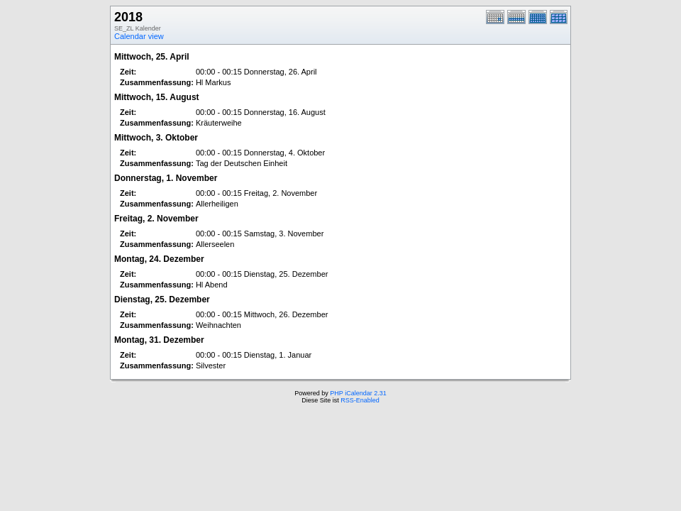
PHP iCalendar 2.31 (358, 393)
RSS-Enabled (360, 400)
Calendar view (139, 36)
